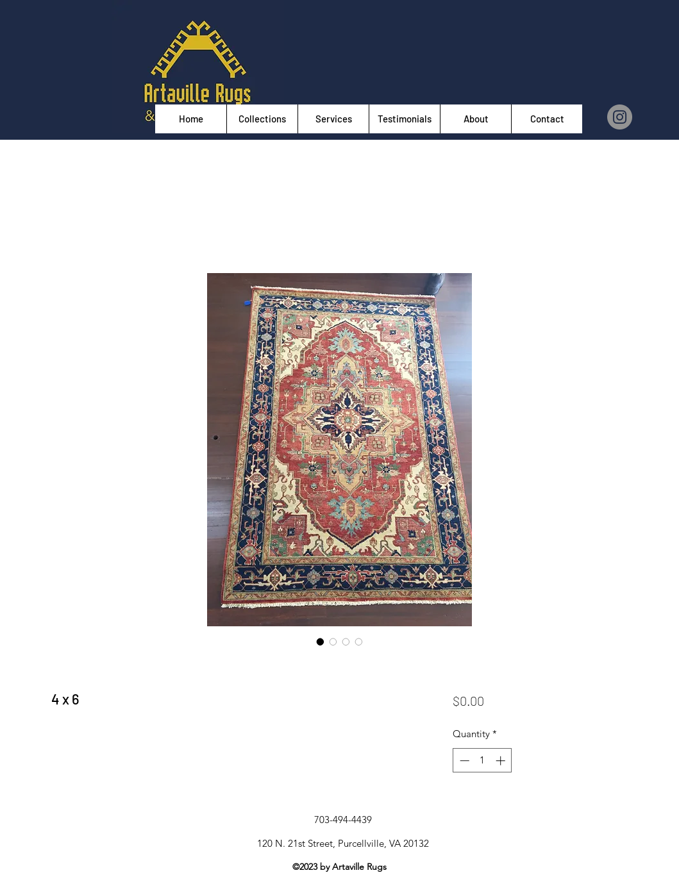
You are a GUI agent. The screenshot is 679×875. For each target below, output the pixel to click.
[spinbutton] (482, 760)
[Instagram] (619, 116)
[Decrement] (463, 760)
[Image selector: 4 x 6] (320, 641)
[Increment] (501, 760)
